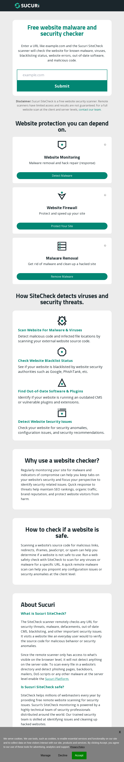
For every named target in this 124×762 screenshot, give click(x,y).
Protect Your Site (62, 226)
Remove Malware (62, 276)
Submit (62, 86)
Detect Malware (62, 175)
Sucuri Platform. (57, 679)
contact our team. (90, 109)
